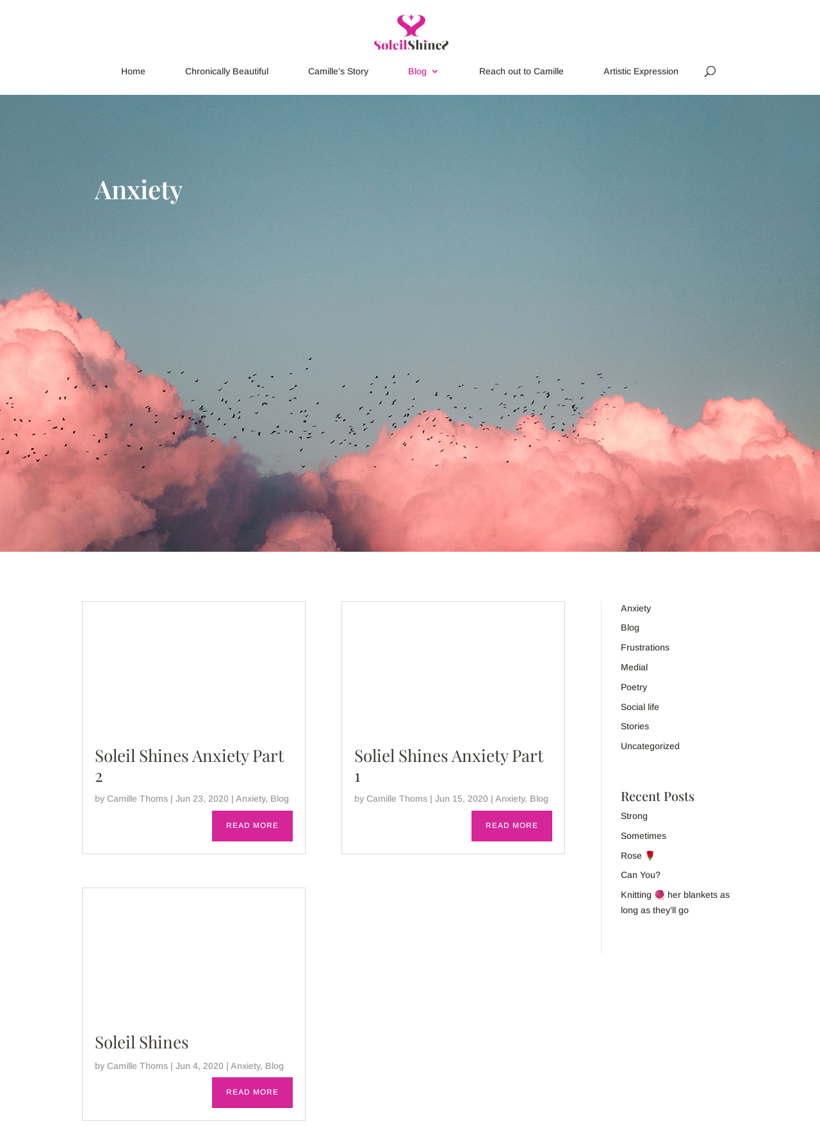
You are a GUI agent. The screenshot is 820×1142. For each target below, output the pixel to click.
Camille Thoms (137, 798)
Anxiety (250, 798)
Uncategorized (650, 746)
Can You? (640, 875)
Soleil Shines (142, 1041)
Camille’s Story (338, 71)
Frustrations (645, 647)
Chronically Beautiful (226, 71)
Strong (634, 816)
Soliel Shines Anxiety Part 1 (448, 765)
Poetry (634, 687)
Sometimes (643, 836)
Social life (640, 707)
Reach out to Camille (521, 71)
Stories (635, 726)
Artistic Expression (640, 71)
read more (252, 825)
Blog (417, 71)
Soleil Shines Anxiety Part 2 (189, 765)
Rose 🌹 (638, 855)
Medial (634, 667)
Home (133, 71)
